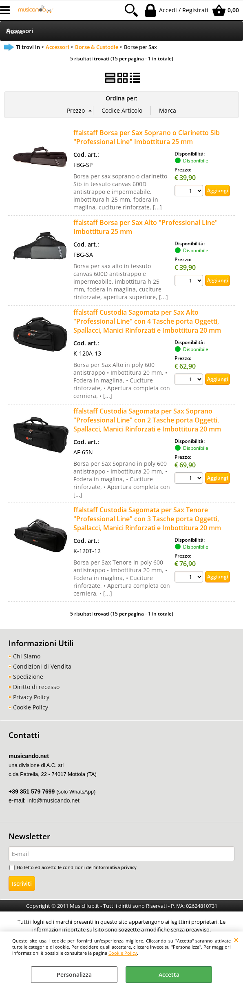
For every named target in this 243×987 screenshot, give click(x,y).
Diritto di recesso (36, 687)
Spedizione (28, 676)
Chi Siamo (26, 656)
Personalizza (74, 974)
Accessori (19, 31)
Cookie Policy (122, 953)
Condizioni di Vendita (42, 666)
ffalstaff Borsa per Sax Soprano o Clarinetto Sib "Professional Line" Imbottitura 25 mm (146, 137)
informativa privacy (116, 867)
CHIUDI (236, 940)
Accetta (169, 974)
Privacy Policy (31, 697)
